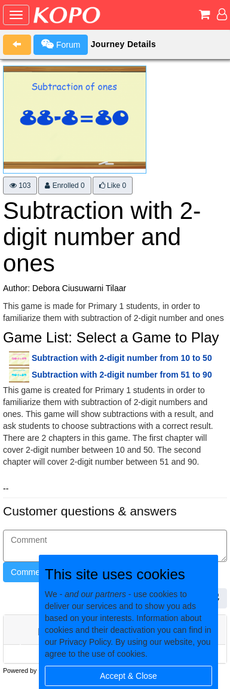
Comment (29, 572)
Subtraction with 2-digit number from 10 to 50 (122, 358)
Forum (60, 44)
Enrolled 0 (64, 185)
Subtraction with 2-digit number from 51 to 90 (122, 374)
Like (112, 185)
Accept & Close (128, 676)
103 (20, 185)
